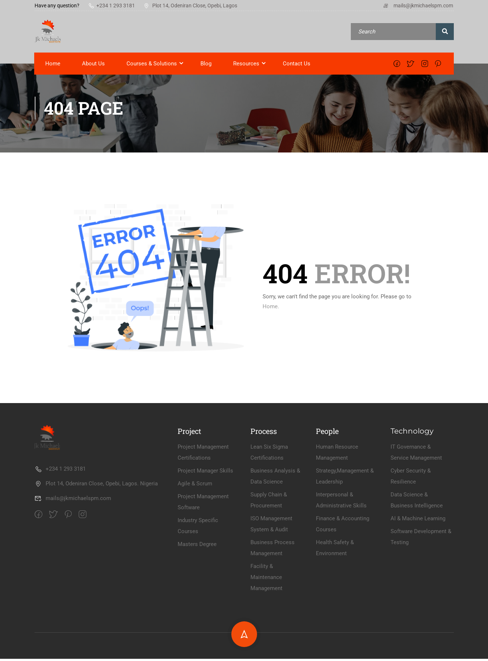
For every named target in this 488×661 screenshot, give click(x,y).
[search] (445, 32)
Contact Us (297, 65)
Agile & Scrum (195, 551)
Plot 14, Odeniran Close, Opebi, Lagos (190, 5)
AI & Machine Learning (418, 586)
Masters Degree (197, 611)
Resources (247, 65)
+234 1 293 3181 (111, 5)
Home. (271, 308)
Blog (206, 65)
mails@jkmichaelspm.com (417, 5)
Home (53, 65)
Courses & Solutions (152, 65)
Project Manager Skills (205, 538)
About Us (93, 65)
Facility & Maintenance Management (266, 645)
